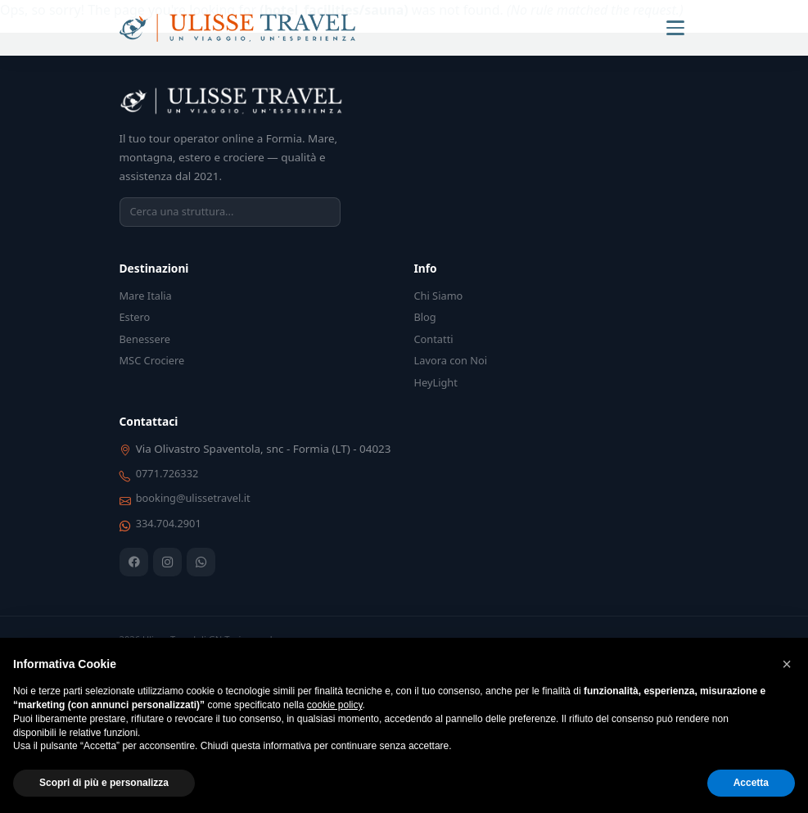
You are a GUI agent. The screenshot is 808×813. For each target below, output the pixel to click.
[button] (787, 664)
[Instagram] (167, 562)
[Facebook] (134, 562)
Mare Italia (146, 295)
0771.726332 (167, 473)
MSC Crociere (152, 360)
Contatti (434, 339)
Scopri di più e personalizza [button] (104, 782)
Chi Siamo (438, 295)
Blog (425, 316)
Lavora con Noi (451, 360)
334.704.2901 (168, 523)
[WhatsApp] (201, 562)
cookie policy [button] (335, 705)
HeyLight (436, 382)
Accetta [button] (751, 782)
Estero (135, 316)
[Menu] (675, 28)
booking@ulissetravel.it (193, 497)
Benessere (145, 339)
